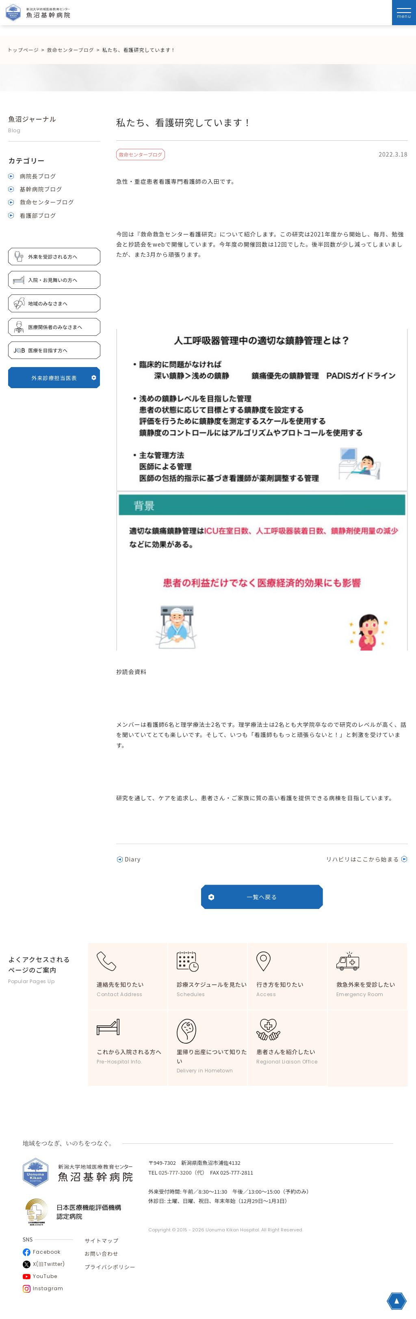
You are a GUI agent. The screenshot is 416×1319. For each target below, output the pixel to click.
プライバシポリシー (110, 1267)
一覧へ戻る (262, 897)
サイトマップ (101, 1240)
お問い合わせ (101, 1253)
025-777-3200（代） (181, 1172)
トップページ (23, 49)
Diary (133, 859)
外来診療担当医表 (64, 378)
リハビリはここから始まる (362, 859)
